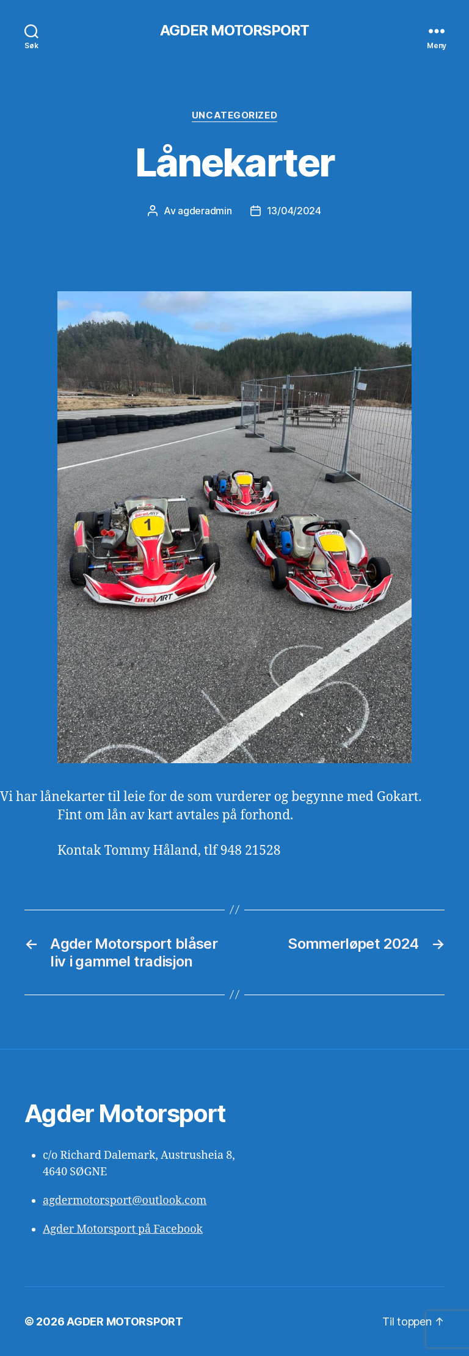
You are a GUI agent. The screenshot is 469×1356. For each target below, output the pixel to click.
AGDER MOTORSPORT (234, 30)
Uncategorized (234, 115)
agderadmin (204, 211)
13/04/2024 (294, 211)
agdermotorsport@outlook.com (124, 1201)
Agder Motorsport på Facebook (123, 1229)
